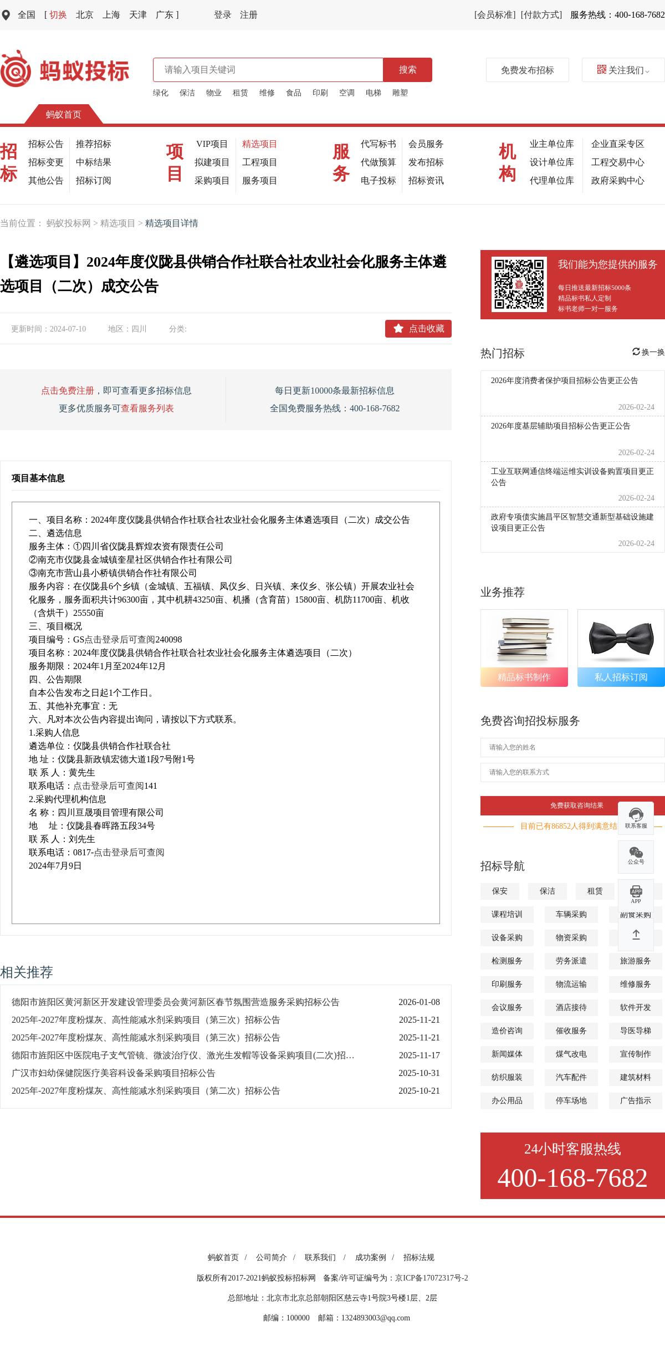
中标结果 (93, 162)
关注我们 (623, 70)
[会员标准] (495, 14)
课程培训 (507, 914)
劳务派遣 (571, 961)
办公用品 (507, 1100)
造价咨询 (507, 1031)
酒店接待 (571, 1007)
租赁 (240, 93)
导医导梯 (635, 1031)
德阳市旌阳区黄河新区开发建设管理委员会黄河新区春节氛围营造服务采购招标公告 (176, 1002)
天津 (138, 14)
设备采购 (507, 938)
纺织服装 (507, 1077)
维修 (267, 93)
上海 (111, 14)
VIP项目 (212, 144)
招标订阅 (93, 180)
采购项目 (212, 180)
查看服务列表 (147, 408)
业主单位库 (552, 144)
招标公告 (46, 144)
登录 (223, 14)
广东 (167, 14)
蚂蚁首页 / (229, 1257)
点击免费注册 (67, 390)
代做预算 (378, 162)
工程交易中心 (617, 162)
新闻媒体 (507, 1054)
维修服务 (635, 984)
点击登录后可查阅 (119, 639)
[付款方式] (541, 14)
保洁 (187, 93)
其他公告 (46, 180)
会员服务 (426, 144)
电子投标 (378, 180)
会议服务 (507, 1007)
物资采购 (571, 938)
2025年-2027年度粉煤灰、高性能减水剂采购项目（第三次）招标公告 (146, 1019)
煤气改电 (571, 1054)
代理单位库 (552, 180)
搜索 (408, 69)
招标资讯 (426, 180)
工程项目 (260, 162)
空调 (347, 93)
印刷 (320, 93)
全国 (26, 14)
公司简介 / (277, 1257)
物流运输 (571, 984)
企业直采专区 (617, 144)
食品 (293, 93)
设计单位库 (552, 162)
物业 (214, 93)
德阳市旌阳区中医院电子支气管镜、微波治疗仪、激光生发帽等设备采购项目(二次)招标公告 (192, 1055)
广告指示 (635, 1100)
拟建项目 (212, 162)
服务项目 (260, 180)
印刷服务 (507, 984)
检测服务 (507, 961)
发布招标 (426, 162)
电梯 (373, 93)
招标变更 (46, 162)
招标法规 (418, 1257)
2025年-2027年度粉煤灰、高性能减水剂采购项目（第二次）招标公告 (146, 1090)
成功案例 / (376, 1257)
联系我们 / (327, 1257)
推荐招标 (93, 144)
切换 (55, 14)
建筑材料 (635, 1077)
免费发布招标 (527, 70)
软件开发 (635, 1007)
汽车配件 (571, 1077)
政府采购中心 (617, 180)
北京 (85, 14)
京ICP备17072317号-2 (431, 1278)
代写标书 (378, 144)
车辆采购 (571, 914)
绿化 (160, 93)
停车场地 (571, 1100)
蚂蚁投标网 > (73, 223)
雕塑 (400, 93)
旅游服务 (635, 961)
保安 (500, 891)
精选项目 (260, 144)
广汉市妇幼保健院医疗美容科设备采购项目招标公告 (114, 1073)
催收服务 (571, 1031)
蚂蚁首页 (63, 114)
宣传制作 (635, 1054)
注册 (249, 14)
